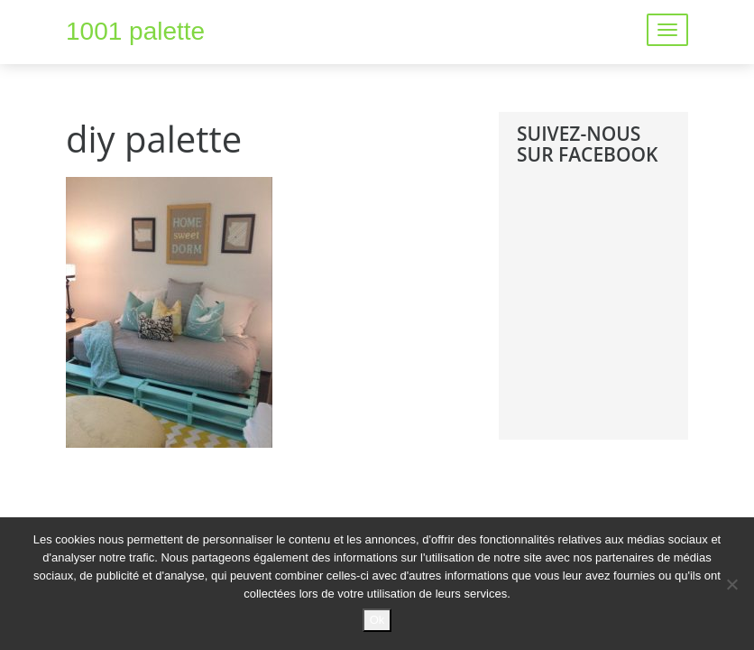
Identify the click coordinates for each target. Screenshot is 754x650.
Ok (377, 620)
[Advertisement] (635, 316)
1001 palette (135, 31)
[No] (731, 584)
